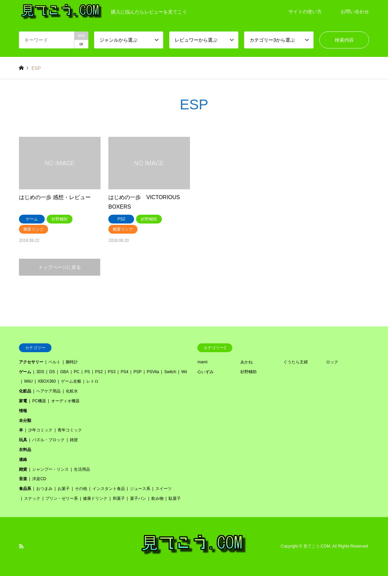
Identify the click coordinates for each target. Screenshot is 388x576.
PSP (137, 371)
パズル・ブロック (48, 440)
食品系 (25, 488)
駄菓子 (175, 498)
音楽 (23, 478)
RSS (21, 546)
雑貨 (74, 440)
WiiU (28, 381)
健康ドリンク (95, 498)
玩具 (23, 440)
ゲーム (25, 371)
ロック (332, 362)
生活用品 (82, 469)
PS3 (112, 371)
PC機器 (39, 401)
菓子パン (138, 498)
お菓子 (64, 488)
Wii (184, 371)
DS (52, 371)
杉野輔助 (248, 371)
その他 (81, 488)
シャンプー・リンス (50, 469)
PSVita (153, 371)
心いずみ (205, 371)
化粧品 (25, 391)
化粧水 (72, 391)
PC (77, 371)
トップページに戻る (59, 267)
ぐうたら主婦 (295, 362)
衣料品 (25, 449)
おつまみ (44, 488)
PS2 (99, 371)
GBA (64, 371)
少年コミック (40, 430)
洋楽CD (39, 478)
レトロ (92, 381)
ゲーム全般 (71, 381)
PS (87, 371)
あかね (246, 362)
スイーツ (163, 488)
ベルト (54, 362)
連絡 (23, 459)
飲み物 (157, 498)
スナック (32, 498)
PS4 (124, 371)
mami (202, 362)
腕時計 (72, 362)
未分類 (25, 420)
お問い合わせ (355, 11)
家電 (23, 401)
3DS (40, 371)
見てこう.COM (316, 546)
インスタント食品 (108, 488)
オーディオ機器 (65, 401)
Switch (170, 371)
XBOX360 (47, 381)
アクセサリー (31, 362)
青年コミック (70, 430)
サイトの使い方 (305, 11)
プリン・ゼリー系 (61, 498)
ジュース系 (140, 488)
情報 (23, 410)
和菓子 (119, 498)
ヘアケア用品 (48, 391)
